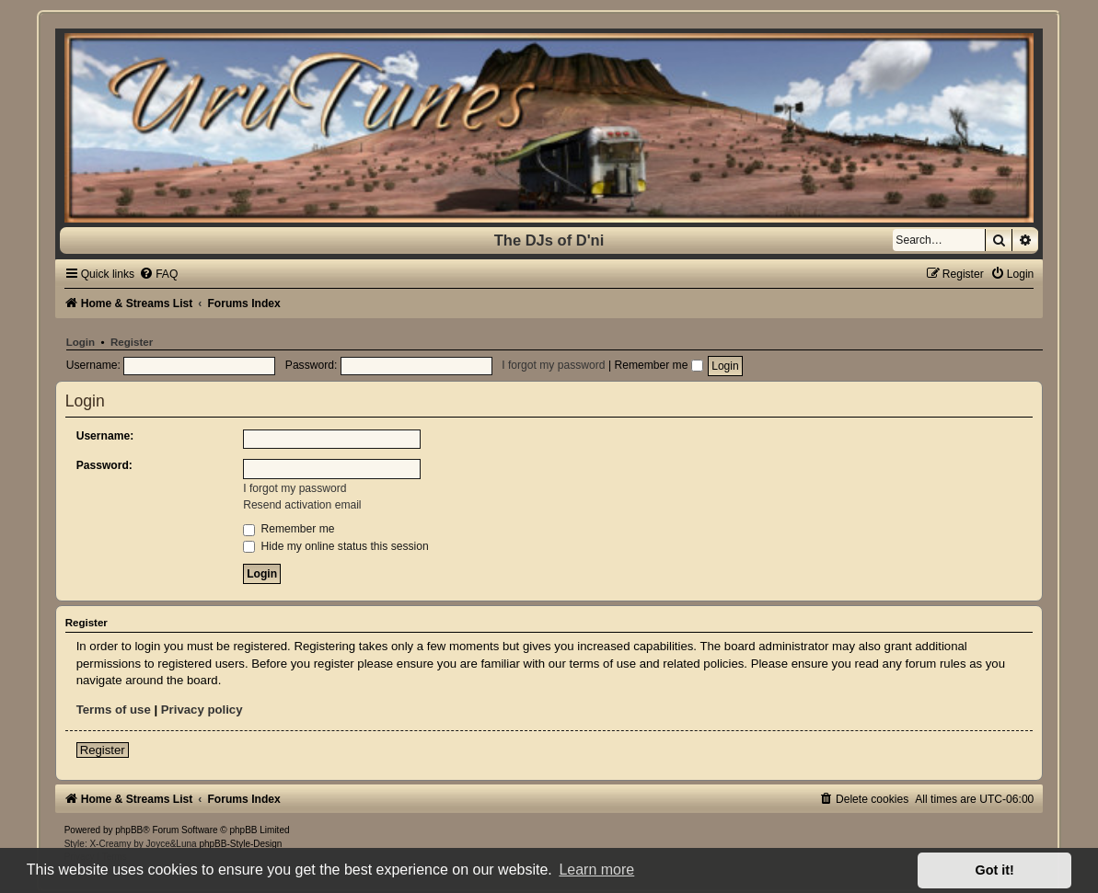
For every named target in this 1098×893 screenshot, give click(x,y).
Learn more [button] (596, 869)
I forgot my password (553, 365)
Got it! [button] (995, 870)
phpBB (129, 830)
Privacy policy (202, 709)
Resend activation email (302, 504)
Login (80, 342)
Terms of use (113, 709)
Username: (105, 435)
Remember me (658, 365)
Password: (104, 465)
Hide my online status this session (336, 546)
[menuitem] (158, 274)
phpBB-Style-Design (240, 844)
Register (131, 342)
